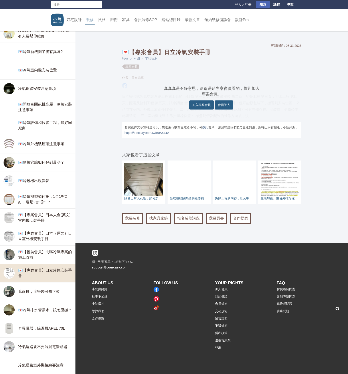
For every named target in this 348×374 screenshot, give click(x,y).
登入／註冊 (243, 4)
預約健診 (221, 296)
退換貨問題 (284, 303)
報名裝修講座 (188, 218)
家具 (126, 20)
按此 (205, 127)
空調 (137, 59)
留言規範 (221, 318)
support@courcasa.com (109, 267)
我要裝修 (132, 218)
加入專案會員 (201, 105)
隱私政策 (221, 333)
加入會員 (221, 289)
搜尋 (98, 4)
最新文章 (192, 20)
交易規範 (221, 311)
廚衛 (114, 20)
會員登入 (224, 105)
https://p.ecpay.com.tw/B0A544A (147, 133)
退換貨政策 (223, 340)
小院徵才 (98, 303)
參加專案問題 (286, 296)
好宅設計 (74, 20)
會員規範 (221, 303)
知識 (262, 4)
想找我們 (98, 311)
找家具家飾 (158, 218)
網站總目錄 (171, 20)
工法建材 (151, 59)
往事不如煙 (99, 296)
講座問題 (283, 311)
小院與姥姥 (99, 289)
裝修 (90, 20)
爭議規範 (221, 325)
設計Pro (242, 20)
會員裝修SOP (145, 20)
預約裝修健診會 (217, 20)
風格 (102, 20)
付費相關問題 (286, 289)
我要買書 (216, 218)
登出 (218, 347)
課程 (276, 4)
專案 (290, 4)
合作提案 (240, 218)
